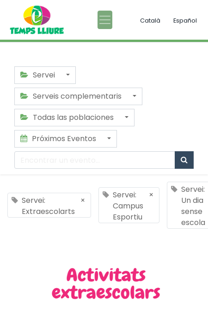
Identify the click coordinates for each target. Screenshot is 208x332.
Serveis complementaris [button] (71, 96)
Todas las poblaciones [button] (68, 117)
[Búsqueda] (184, 160)
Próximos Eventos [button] (59, 138)
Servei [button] (38, 75)
